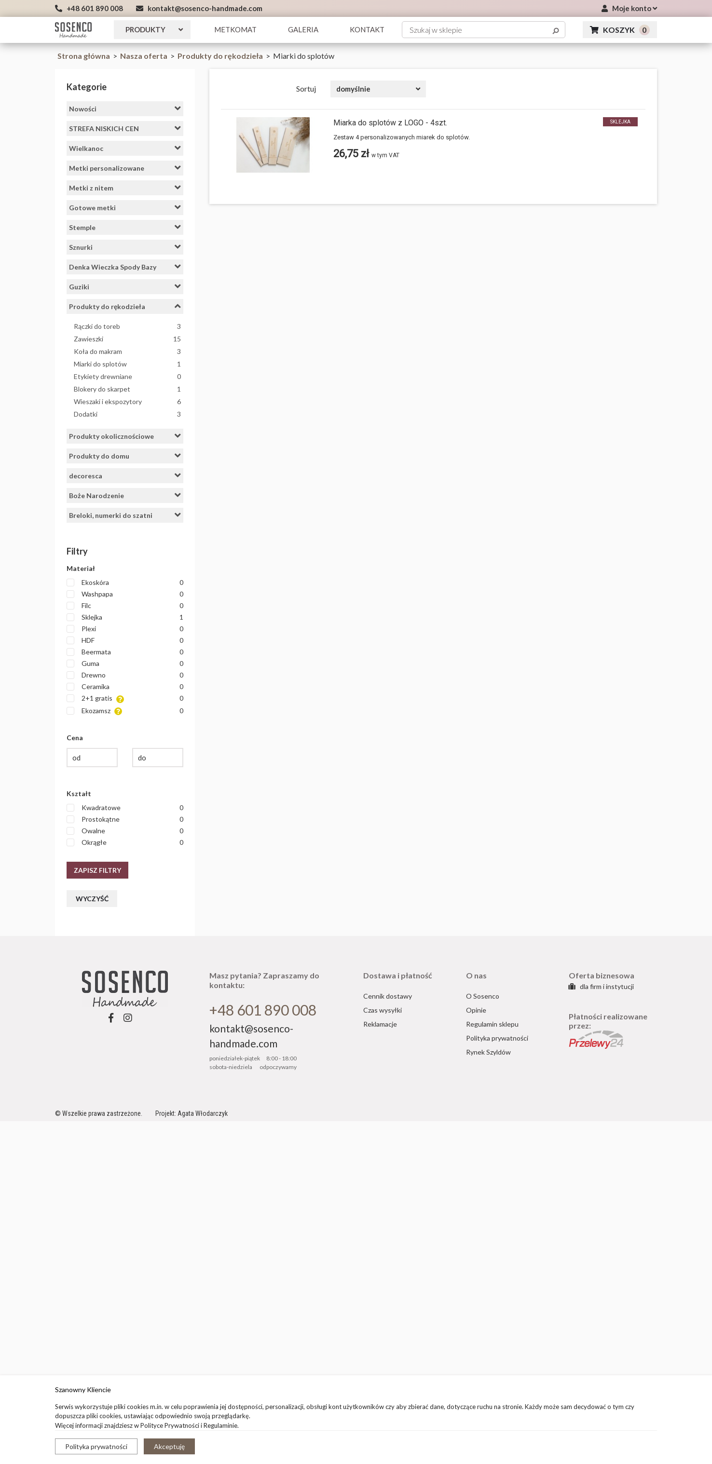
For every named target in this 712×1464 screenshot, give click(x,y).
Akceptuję (169, 1446)
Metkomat (235, 29)
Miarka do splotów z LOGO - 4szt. (390, 122)
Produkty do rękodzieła (221, 55)
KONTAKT (367, 29)
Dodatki (127, 414)
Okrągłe (125, 842)
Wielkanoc (125, 148)
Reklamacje (380, 1024)
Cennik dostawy (387, 996)
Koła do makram (127, 351)
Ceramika (125, 687)
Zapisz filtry (97, 870)
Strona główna (83, 55)
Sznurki (125, 247)
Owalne (125, 831)
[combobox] (378, 89)
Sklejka (125, 617)
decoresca (125, 475)
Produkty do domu (125, 456)
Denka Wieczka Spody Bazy (125, 266)
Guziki (125, 286)
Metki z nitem (125, 187)
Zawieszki (127, 339)
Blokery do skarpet (127, 389)
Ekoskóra (125, 582)
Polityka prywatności (96, 1446)
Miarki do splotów (127, 364)
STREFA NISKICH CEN (125, 128)
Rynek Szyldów (488, 1052)
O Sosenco (482, 996)
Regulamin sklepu (492, 1024)
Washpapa (125, 594)
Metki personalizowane (125, 168)
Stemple (125, 227)
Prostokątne (125, 819)
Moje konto (629, 8)
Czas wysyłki (382, 1010)
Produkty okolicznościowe (125, 436)
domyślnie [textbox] (353, 88)
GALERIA (303, 29)
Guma (125, 663)
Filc (125, 606)
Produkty (154, 29)
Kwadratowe (125, 808)
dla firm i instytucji (601, 986)
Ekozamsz (125, 711)
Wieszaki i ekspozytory (127, 401)
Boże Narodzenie (125, 495)
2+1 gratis (125, 698)
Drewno (125, 675)
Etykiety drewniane (127, 376)
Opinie (476, 1010)
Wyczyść (92, 899)
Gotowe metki (125, 207)
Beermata (125, 652)
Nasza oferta (144, 55)
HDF (125, 640)
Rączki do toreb (127, 326)
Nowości (125, 108)
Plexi (125, 629)
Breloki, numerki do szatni (125, 515)
